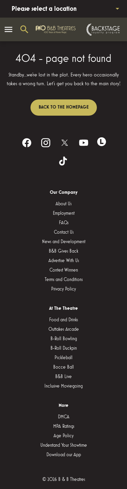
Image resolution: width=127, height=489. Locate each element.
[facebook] (26, 142)
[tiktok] (63, 161)
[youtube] (83, 142)
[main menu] (8, 29)
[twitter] (64, 142)
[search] (24, 29)
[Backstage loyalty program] (102, 30)
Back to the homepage (64, 107)
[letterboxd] (101, 141)
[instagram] (45, 142)
